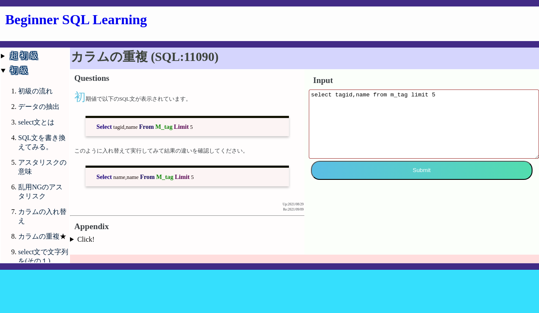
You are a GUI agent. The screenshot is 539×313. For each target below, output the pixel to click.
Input (323, 80)
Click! (86, 239)
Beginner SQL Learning (76, 19)
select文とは (36, 122)
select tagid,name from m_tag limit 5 (424, 130)
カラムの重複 (39, 236)
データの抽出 (39, 106)
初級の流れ (35, 91)
